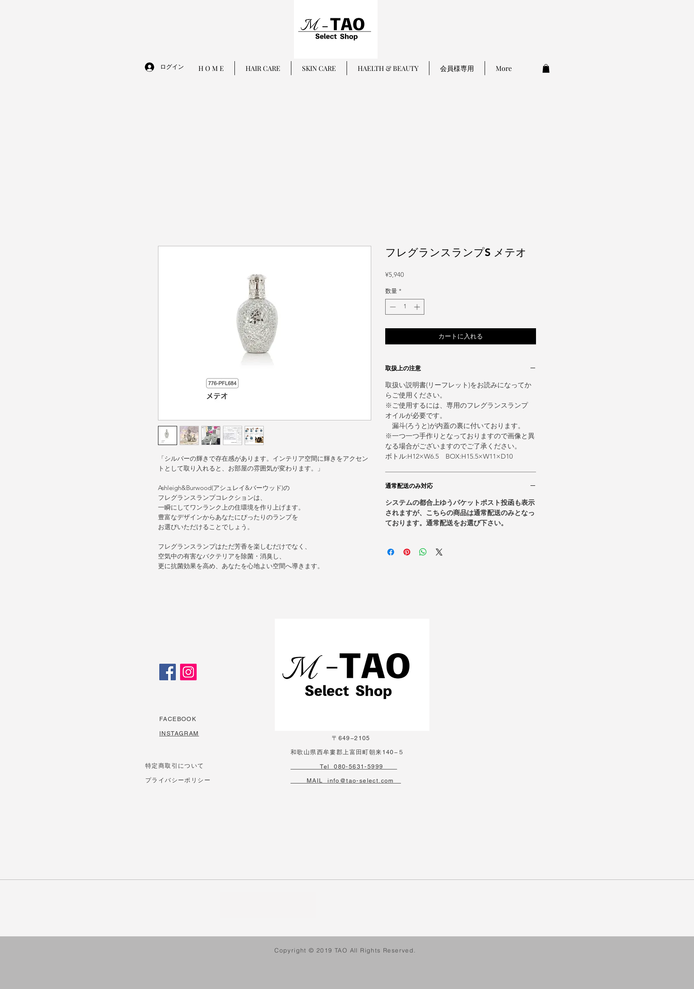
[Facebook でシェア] (391, 552)
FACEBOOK (177, 719)
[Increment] (417, 306)
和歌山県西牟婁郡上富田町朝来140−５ (348, 752)
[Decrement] (391, 306)
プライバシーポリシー (178, 780)
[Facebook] (167, 672)
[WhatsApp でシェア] (423, 552)
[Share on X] (439, 552)
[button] (546, 68)
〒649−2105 (330, 738)
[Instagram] (188, 672)
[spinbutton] (404, 306)
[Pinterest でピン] (407, 552)
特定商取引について (174, 765)
